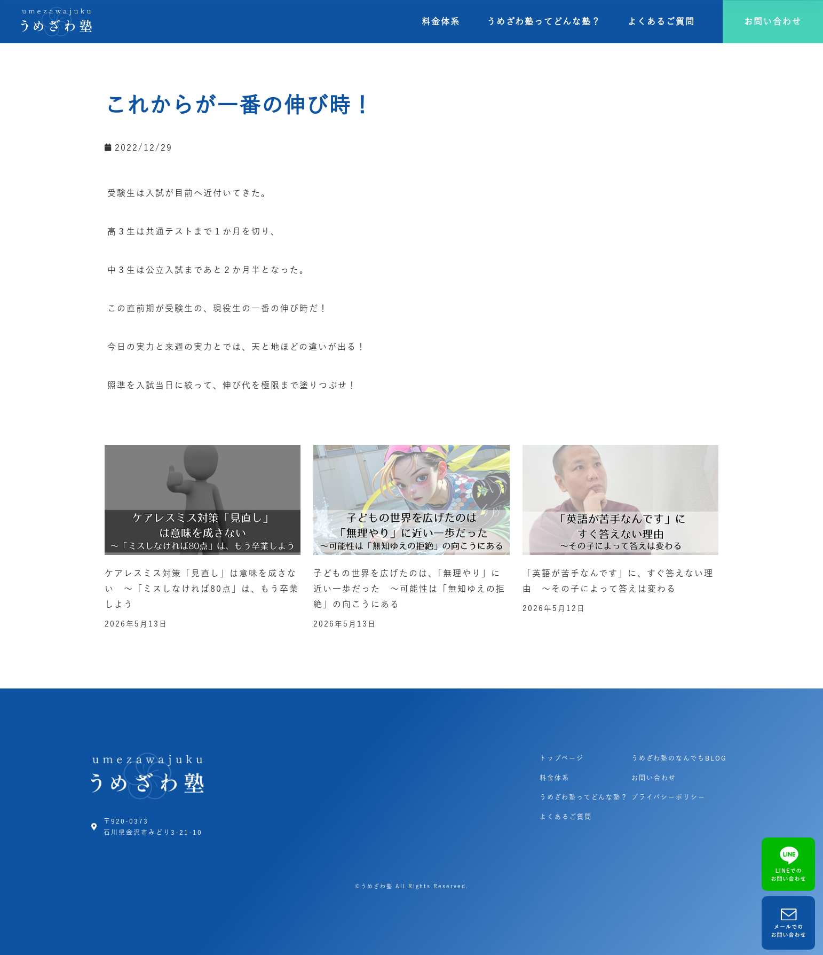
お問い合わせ (653, 777)
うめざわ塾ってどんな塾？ (544, 21)
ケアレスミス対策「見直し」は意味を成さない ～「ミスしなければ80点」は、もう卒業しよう (202, 588)
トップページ (562, 758)
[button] (773, 21)
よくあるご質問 (661, 21)
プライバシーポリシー (668, 797)
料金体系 (441, 21)
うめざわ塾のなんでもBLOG (679, 758)
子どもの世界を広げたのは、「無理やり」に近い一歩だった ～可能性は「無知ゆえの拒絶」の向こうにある (409, 588)
